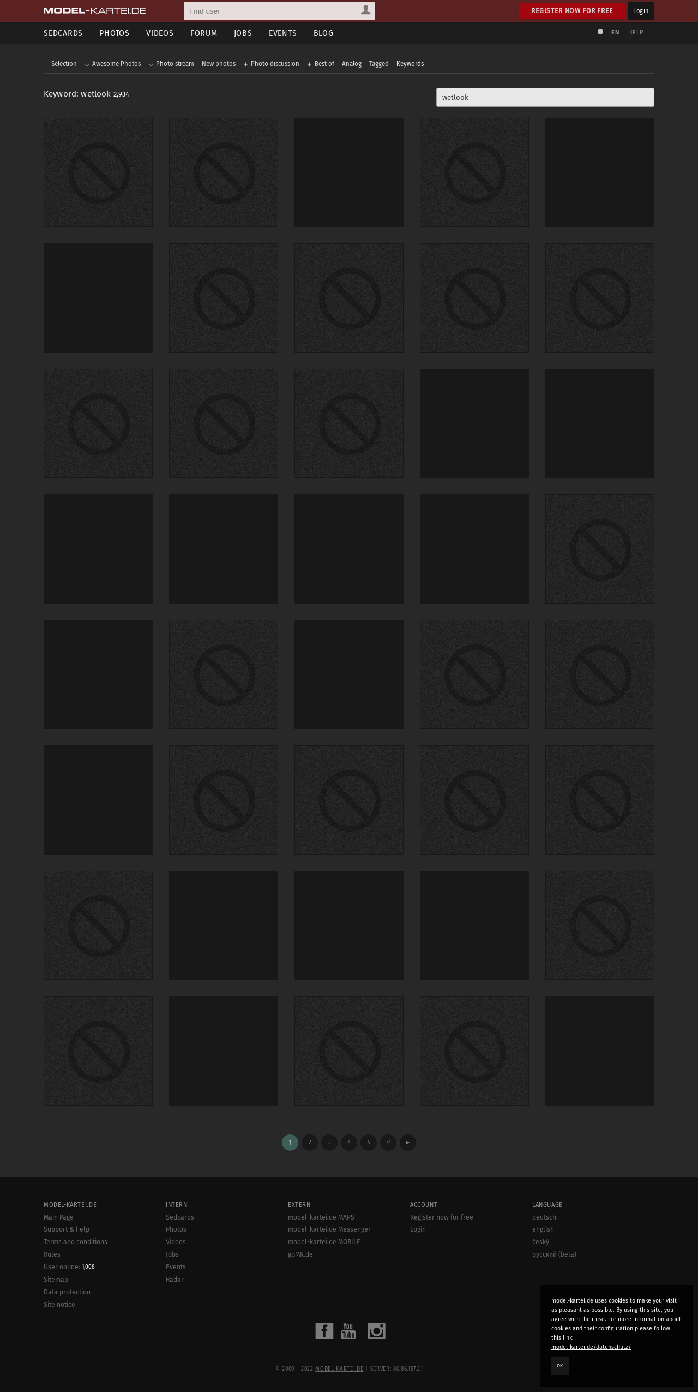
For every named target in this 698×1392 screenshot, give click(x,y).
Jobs (243, 33)
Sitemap (56, 1279)
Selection (64, 63)
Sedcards (63, 33)
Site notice (59, 1305)
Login (641, 11)
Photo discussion (275, 63)
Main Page (59, 1217)
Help (635, 32)
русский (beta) (554, 1254)
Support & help (66, 1229)
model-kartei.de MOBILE (324, 1242)
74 (388, 1142)
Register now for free (572, 11)
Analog (352, 63)
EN (615, 32)
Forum (204, 33)
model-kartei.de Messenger (329, 1229)
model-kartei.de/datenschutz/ (591, 1347)
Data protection (67, 1292)
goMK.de (300, 1254)
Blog (324, 33)
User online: (69, 1267)
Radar (175, 1279)
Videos (160, 33)
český (540, 1242)
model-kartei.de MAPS (321, 1217)
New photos (219, 63)
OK (560, 1366)
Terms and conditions (75, 1242)
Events (283, 33)
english (543, 1229)
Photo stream (175, 63)
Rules (52, 1254)
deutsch (544, 1217)
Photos (114, 33)
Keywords (410, 63)
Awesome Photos (116, 63)
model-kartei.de (339, 1369)
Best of (324, 63)
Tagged (379, 63)
